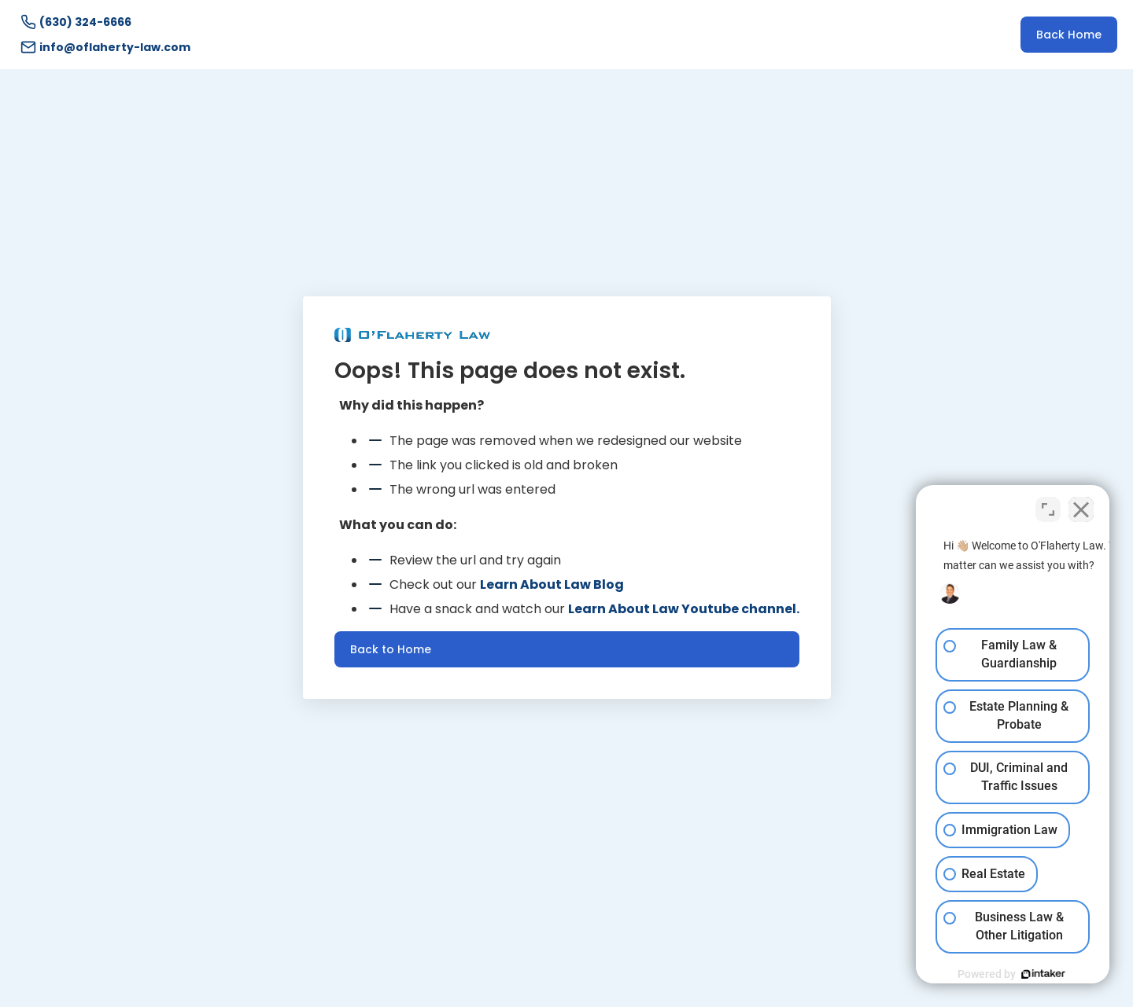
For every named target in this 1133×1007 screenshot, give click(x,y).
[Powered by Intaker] (999, 974)
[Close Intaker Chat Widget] (1081, 504)
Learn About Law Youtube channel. (683, 609)
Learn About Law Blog (552, 584)
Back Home (1069, 34)
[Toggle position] (1048, 504)
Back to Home (390, 649)
